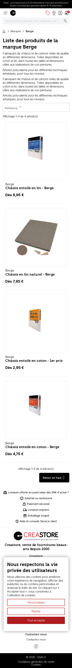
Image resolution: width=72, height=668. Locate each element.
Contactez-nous (36, 639)
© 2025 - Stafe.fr (36, 657)
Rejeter (36, 611)
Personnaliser (36, 602)
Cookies (36, 664)
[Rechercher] (36, 21)
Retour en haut (54, 477)
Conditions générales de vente (36, 661)
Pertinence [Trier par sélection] (13, 107)
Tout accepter (36, 620)
